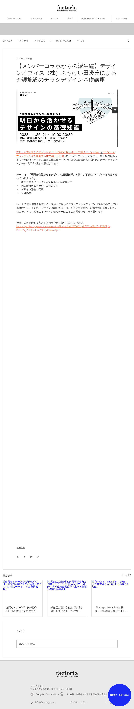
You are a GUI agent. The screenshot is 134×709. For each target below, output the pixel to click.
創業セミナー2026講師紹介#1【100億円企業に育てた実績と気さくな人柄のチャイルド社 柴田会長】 (22, 609)
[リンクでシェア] (38, 556)
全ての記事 (7, 40)
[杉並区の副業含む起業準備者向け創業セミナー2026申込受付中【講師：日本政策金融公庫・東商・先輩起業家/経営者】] (67, 591)
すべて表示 (126, 575)
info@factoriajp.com (45, 702)
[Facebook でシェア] (17, 556)
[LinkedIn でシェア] (31, 556)
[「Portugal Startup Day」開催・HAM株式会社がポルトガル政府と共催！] (111, 591)
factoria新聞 (23, 40)
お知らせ (80, 40)
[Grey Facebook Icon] (106, 702)
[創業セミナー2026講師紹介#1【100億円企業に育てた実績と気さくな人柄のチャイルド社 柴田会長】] (22, 591)
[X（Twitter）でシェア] (24, 556)
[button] (127, 40)
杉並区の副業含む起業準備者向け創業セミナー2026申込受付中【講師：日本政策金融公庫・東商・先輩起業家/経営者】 (67, 609)
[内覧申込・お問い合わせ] (119, 695)
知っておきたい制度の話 (60, 40)
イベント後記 (39, 40)
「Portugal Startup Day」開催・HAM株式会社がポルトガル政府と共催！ (111, 609)
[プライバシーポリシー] (83, 702)
